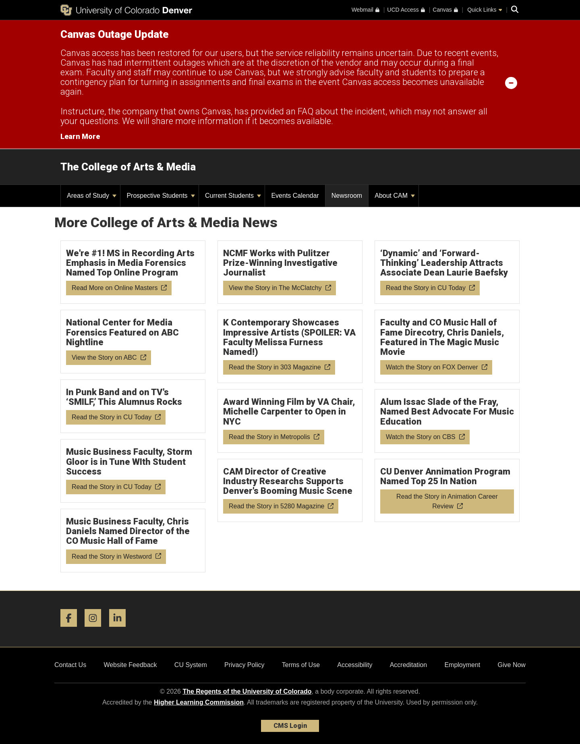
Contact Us (70, 664)
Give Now (512, 664)
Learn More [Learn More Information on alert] (80, 136)
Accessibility (354, 664)
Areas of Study (91, 195)
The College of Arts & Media (128, 167)
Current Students (233, 195)
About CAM (395, 195)
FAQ (305, 111)
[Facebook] (71, 629)
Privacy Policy (244, 664)
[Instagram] (96, 629)
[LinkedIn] (120, 629)
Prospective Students (160, 195)
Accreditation (408, 664)
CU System (190, 664)
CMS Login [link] (290, 725)
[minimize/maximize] (511, 82)
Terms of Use (301, 664)
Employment (462, 664)
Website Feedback (130, 664)
